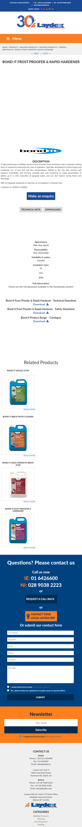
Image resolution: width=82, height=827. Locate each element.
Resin (41, 760)
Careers (41, 778)
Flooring (41, 749)
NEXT (47, 53)
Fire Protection (40, 752)
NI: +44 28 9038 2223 (62, 3)
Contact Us (41, 798)
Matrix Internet (52, 824)
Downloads (53, 139)
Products (13, 47)
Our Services (41, 773)
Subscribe (41, 660)
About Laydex (41, 770)
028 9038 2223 (41, 515)
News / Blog (41, 787)
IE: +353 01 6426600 (42, 3)
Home (4, 47)
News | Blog (33, 9)
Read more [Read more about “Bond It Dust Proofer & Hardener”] (29, 478)
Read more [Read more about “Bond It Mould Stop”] (29, 340)
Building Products (29, 47)
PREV (35, 53)
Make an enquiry (41, 126)
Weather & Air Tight (41, 757)
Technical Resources (41, 804)
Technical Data (31, 139)
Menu (13, 38)
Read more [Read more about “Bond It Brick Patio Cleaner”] (29, 386)
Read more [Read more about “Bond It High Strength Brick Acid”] (29, 432)
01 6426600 (41, 508)
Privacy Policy (41, 781)
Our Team (41, 776)
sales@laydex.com (44, 718)
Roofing (41, 754)
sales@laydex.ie (40, 5)
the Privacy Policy (40, 617)
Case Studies (41, 793)
